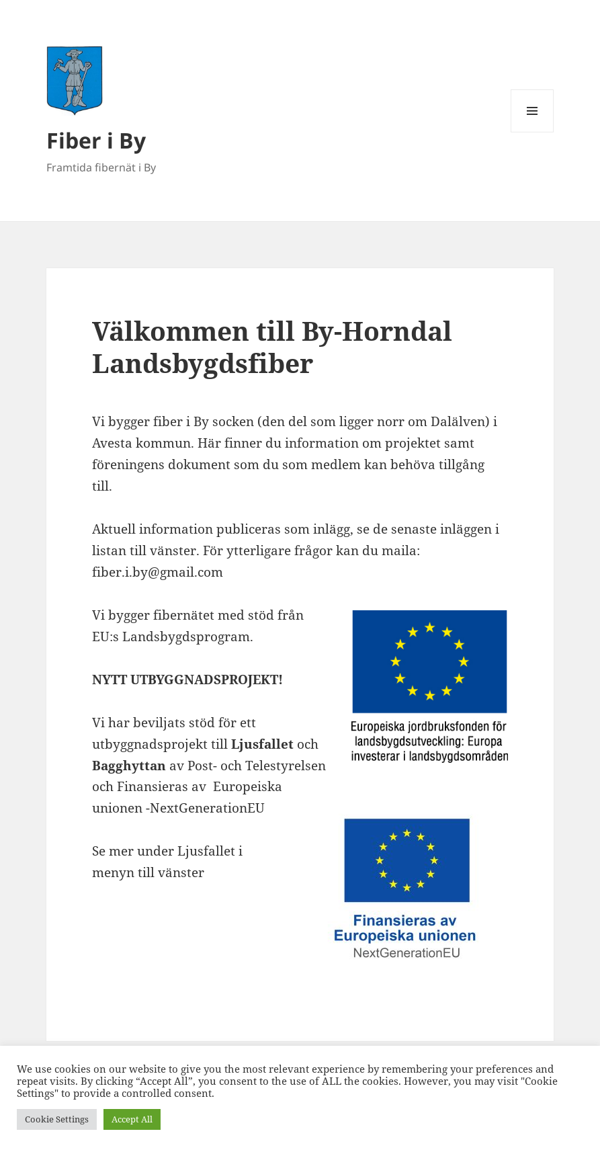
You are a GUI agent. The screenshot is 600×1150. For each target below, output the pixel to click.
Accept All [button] (132, 1119)
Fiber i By (96, 140)
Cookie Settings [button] (57, 1119)
